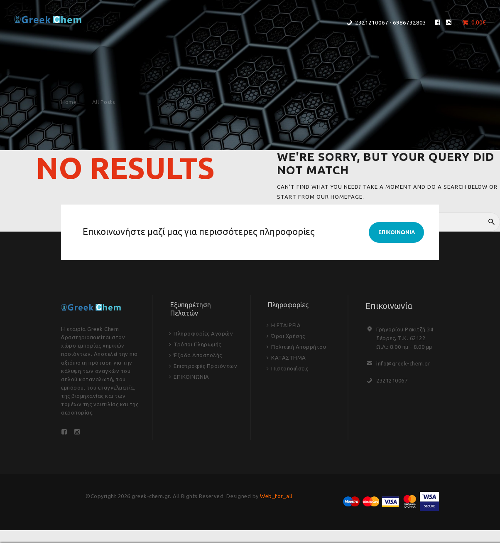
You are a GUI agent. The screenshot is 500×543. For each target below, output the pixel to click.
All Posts (103, 102)
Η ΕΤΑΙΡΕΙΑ (286, 325)
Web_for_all (276, 496)
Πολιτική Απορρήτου (298, 347)
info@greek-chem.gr (403, 363)
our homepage (339, 197)
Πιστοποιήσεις (290, 368)
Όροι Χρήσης (288, 336)
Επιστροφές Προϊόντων (205, 366)
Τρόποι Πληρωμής (197, 344)
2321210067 (391, 380)
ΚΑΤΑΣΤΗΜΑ (288, 357)
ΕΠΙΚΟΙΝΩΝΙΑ (191, 377)
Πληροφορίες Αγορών (203, 333)
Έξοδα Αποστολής (198, 355)
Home (68, 102)
